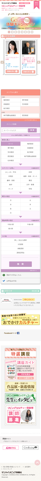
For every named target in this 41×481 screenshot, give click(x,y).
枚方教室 (6, 108)
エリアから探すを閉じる (31, 120)
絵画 (30, 172)
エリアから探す (12, 92)
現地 (30, 189)
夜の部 (10, 228)
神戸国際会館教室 (9, 115)
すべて (10, 144)
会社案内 (27, 467)
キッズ (10, 189)
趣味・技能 (11, 180)
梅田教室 (6, 100)
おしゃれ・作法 (10, 172)
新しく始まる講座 (20, 240)
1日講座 (20, 244)
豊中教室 (25, 100)
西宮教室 (25, 115)
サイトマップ (7, 469)
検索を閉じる (33, 270)
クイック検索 (11, 124)
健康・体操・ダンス (30, 176)
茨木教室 (25, 104)
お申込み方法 (11, 281)
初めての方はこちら (14, 275)
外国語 (10, 176)
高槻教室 (6, 104)
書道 (30, 180)
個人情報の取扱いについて (11, 467)
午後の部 (30, 224)
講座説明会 (20, 253)
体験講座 (20, 248)
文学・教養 (30, 184)
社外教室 (11, 160)
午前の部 (11, 224)
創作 (10, 184)
